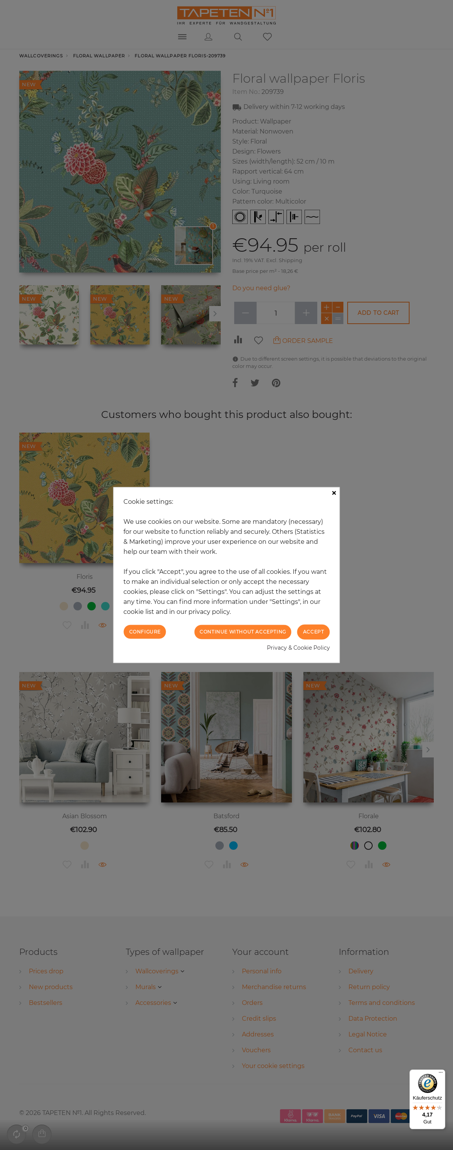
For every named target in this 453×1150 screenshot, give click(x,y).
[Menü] (440, 1074)
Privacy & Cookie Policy (298, 647)
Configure (145, 632)
